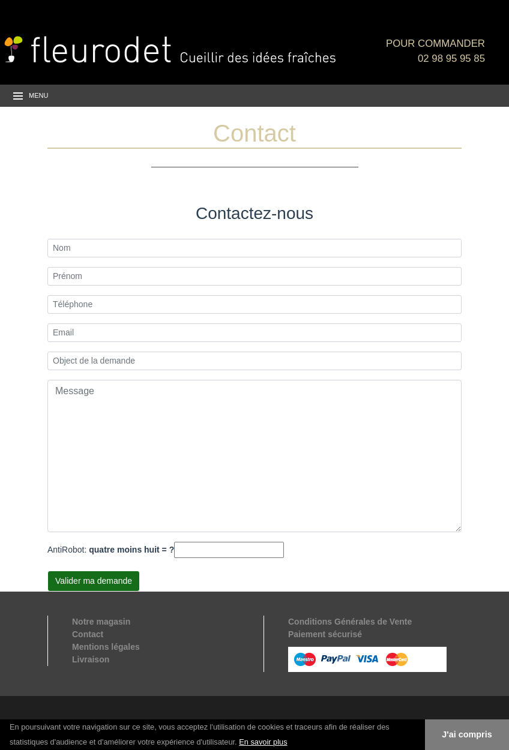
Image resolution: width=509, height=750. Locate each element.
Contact (87, 634)
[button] (292, 743)
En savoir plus (263, 741)
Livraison (90, 659)
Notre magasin (101, 621)
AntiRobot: (110, 549)
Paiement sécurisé (325, 634)
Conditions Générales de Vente (350, 621)
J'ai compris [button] (467, 734)
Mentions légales (106, 647)
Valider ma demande (93, 581)
